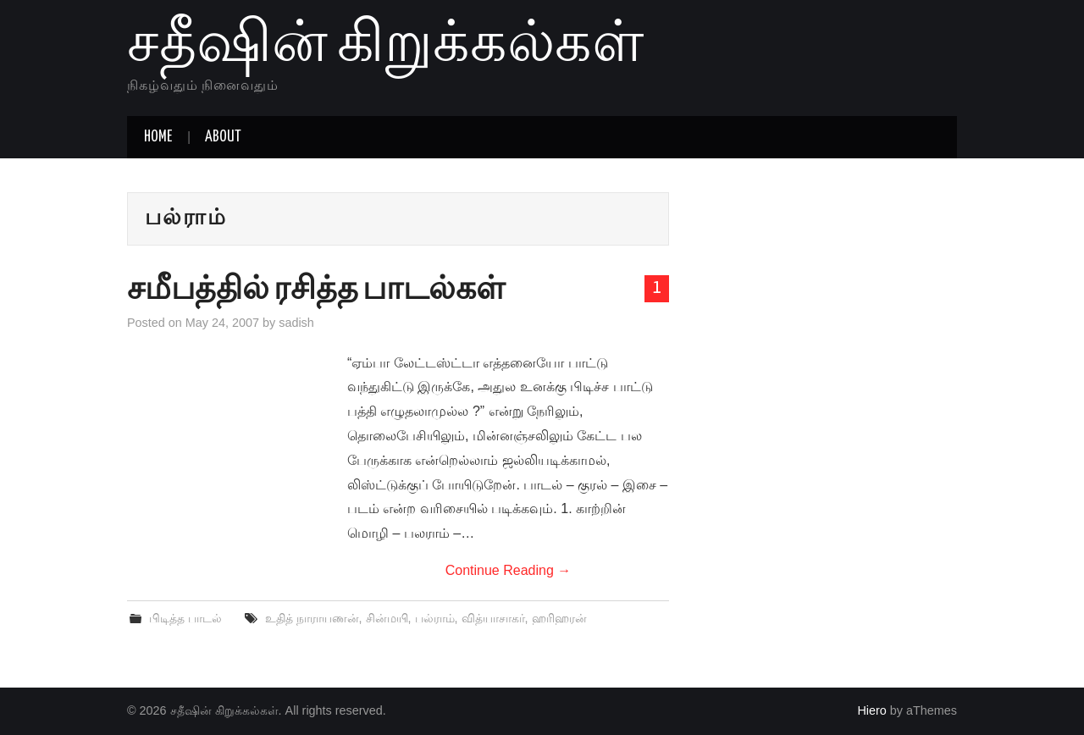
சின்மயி (387, 618)
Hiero (871, 710)
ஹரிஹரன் (559, 618)
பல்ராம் (435, 618)
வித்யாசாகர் (493, 618)
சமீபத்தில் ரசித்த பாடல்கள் (316, 290)
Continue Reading (508, 570)
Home (158, 137)
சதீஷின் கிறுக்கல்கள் (385, 46)
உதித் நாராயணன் (312, 618)
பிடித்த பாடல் (185, 618)
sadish (296, 322)
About (223, 137)
